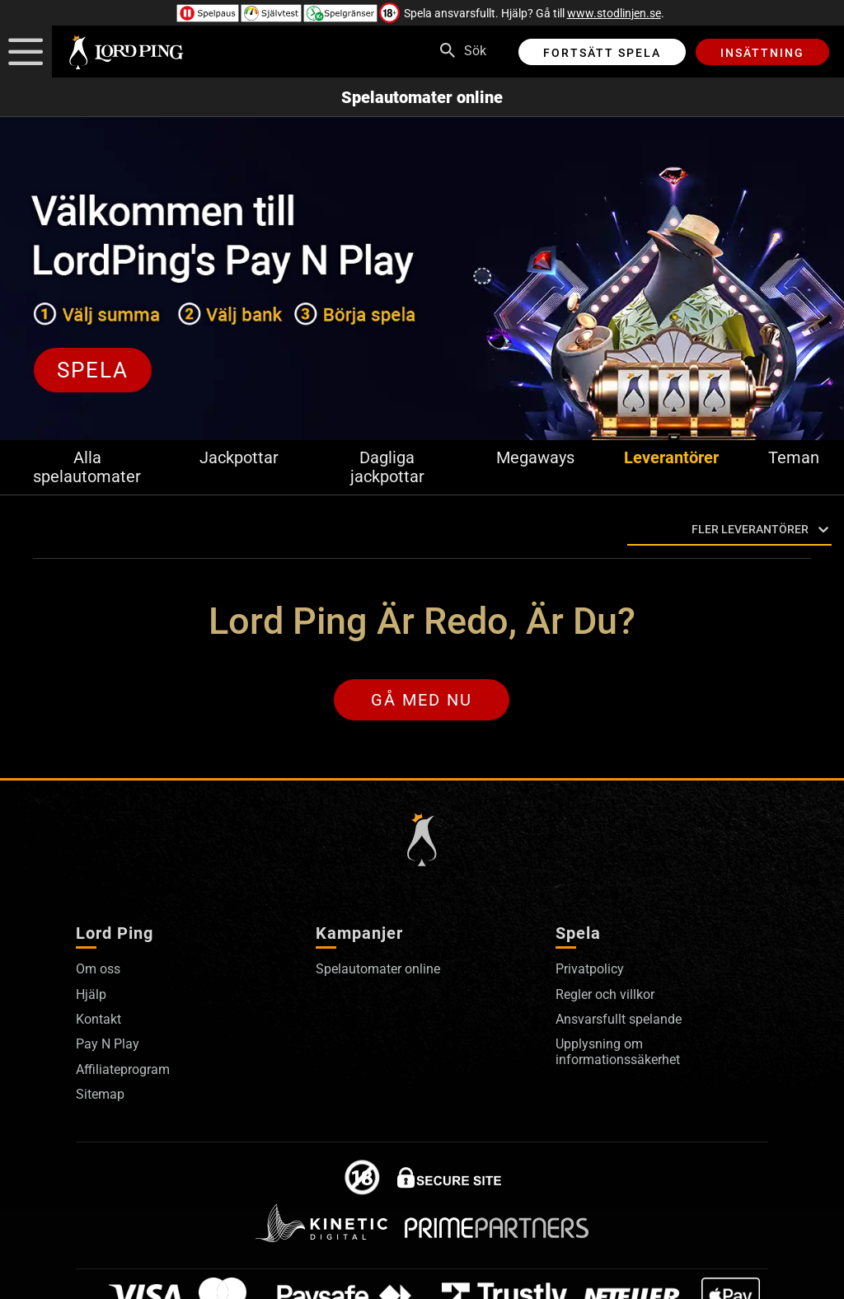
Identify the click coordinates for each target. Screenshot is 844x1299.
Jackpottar (239, 457)
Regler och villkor (605, 994)
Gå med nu (421, 700)
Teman (793, 457)
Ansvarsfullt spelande (619, 1019)
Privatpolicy (590, 969)
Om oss (98, 969)
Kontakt (98, 1019)
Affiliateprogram (123, 1069)
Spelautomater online (422, 97)
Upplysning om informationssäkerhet (618, 1051)
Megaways (535, 457)
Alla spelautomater (87, 467)
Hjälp (91, 994)
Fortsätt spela (602, 52)
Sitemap (100, 1094)
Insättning (762, 52)
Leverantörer (671, 457)
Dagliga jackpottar (387, 467)
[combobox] (630, 529)
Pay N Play (107, 1044)
